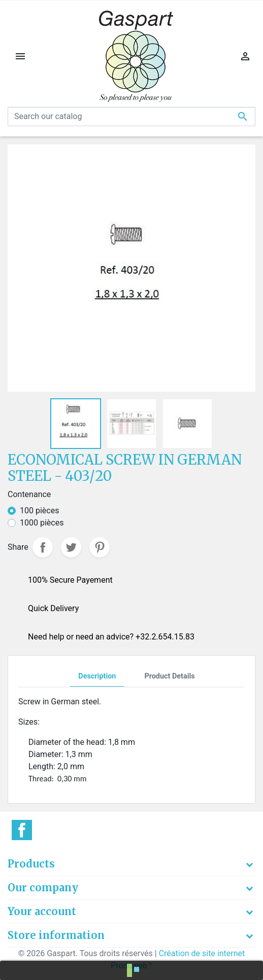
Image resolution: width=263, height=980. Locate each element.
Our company (43, 887)
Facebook (22, 830)
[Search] (131, 116)
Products (31, 863)
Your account (42, 911)
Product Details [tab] (169, 676)
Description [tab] (97, 676)
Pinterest (99, 547)
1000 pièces (41, 522)
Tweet (71, 547)
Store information (56, 935)
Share (42, 547)
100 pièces (39, 510)
